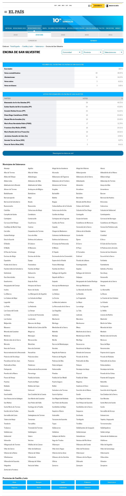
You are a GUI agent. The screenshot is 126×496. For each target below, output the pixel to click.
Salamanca (104, 386)
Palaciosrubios (33, 357)
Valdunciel (7, 436)
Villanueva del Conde (83, 445)
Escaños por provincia (57, 28)
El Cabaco (31, 244)
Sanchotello (8, 394)
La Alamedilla (105, 290)
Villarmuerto (104, 453)
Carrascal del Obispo (11, 223)
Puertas (6, 382)
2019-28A (39, 35)
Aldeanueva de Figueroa (60, 177)
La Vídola (7, 315)
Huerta (102, 286)
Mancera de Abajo (34, 323)
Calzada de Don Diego (84, 210)
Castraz (30, 227)
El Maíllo (7, 248)
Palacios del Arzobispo (12, 357)
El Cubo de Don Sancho (108, 244)
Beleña (54, 198)
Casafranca (32, 223)
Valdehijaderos (105, 428)
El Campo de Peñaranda (60, 244)
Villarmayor (80, 453)
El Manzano (32, 248)
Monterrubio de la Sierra (12, 340)
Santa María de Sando (108, 403)
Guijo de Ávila (32, 281)
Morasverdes (32, 340)
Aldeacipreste (81, 173)
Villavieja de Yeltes (34, 461)
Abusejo (6, 168)
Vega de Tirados (57, 440)
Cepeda (54, 227)
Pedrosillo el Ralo (10, 365)
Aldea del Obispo (10, 177)
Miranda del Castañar (11, 332)
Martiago (55, 323)
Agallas (30, 168)
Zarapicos (103, 466)
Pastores (31, 361)
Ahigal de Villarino (82, 168)
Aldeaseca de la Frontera (60, 181)
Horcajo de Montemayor (60, 286)
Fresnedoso (32, 265)
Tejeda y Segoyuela (107, 420)
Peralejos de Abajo (82, 369)
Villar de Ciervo (9, 449)
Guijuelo (55, 281)
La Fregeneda (81, 298)
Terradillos (31, 424)
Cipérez (103, 231)
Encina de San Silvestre (108, 252)
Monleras (7, 336)
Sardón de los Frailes (11, 411)
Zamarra (55, 466)
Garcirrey (31, 277)
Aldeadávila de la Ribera (108, 173)
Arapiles (55, 189)
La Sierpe (31, 311)
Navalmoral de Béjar (83, 348)
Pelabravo (31, 365)
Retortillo (103, 382)
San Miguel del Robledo (60, 399)
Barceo (102, 194)
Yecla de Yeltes (33, 466)
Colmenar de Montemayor (61, 235)
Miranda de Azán (106, 327)
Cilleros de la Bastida (83, 231)
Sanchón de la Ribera (83, 390)
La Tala (78, 311)
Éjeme (78, 240)
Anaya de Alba (105, 185)
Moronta (7, 344)
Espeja (30, 261)
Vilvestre (103, 461)
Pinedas (55, 374)
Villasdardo (32, 457)
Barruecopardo (9, 198)
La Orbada (104, 302)
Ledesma (55, 315)
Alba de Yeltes (33, 173)
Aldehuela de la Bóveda (12, 185)
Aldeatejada (80, 181)
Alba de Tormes (9, 173)
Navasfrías (31, 353)
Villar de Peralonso (82, 449)
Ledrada (79, 315)
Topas (54, 424)
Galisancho (32, 273)
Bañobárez (32, 194)
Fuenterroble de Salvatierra (13, 269)
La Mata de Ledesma (59, 302)
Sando (78, 394)
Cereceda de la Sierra (83, 227)
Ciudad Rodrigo (9, 235)
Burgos (38, 482)
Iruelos (6, 290)
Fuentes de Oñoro (58, 269)
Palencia (87, 482)
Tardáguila (80, 420)
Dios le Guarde (9, 240)
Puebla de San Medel (59, 378)
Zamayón (79, 466)
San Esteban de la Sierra (108, 394)
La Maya (79, 302)
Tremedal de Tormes (35, 428)
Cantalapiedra (105, 215)
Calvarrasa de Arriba (59, 210)
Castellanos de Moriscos (84, 223)
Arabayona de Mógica (35, 189)
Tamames (31, 420)
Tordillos (79, 424)
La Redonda (32, 307)
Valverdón (7, 440)
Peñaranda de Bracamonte (37, 369)
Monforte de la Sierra (83, 332)
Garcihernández (9, 277)
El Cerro (79, 244)
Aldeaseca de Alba (34, 181)
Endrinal (79, 256)
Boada (30, 202)
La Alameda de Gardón (84, 290)
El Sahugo (31, 252)
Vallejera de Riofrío (58, 436)
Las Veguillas (56, 311)
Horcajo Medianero (83, 286)
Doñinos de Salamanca (60, 240)
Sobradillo (55, 415)
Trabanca (7, 428)
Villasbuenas (8, 457)
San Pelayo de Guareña (84, 403)
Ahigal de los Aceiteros (60, 168)
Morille (54, 340)
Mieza (78, 327)
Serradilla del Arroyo (107, 411)
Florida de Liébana (82, 261)
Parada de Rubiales (107, 357)
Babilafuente (8, 194)
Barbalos (79, 194)
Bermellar (79, 198)
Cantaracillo (32, 219)
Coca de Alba (32, 235)
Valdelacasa (8, 432)
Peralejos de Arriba (107, 369)
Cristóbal (103, 235)
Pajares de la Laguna (107, 353)
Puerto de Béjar (33, 382)
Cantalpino (7, 219)
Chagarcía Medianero (59, 231)
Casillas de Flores (58, 223)
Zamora (87, 488)
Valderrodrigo (105, 432)
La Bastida (80, 294)
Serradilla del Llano (10, 415)
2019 (15, 35)
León (63, 482)
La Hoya (31, 302)
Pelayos (79, 365)
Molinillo (55, 332)
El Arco (102, 240)
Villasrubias (104, 457)
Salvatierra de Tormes (60, 390)
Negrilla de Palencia (59, 353)
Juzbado (55, 290)
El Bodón (7, 244)
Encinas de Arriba (34, 256)
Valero (30, 436)
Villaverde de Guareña (11, 461)
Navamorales (105, 348)
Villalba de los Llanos (35, 445)
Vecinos (30, 440)
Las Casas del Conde (11, 311)
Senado (93, 41)
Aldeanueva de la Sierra (84, 177)
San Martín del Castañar (36, 399)
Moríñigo (79, 340)
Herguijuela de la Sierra (108, 281)
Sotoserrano (104, 415)
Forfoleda (103, 261)
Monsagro (31, 336)
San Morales (104, 399)
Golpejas (79, 277)
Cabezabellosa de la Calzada (62, 206)
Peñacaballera (105, 365)
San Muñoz (8, 403)
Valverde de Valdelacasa (108, 436)
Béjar (30, 198)
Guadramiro (8, 281)
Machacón (55, 319)
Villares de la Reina (10, 453)
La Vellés (103, 311)
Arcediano (79, 189)
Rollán (54, 386)
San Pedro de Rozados (60, 403)
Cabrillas (7, 210)
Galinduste (7, 273)
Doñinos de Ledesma (35, 240)
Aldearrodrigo (105, 177)
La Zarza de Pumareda (36, 315)
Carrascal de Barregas (108, 219)
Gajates (78, 269)
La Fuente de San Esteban (109, 298)
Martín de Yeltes (105, 323)
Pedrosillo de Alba (82, 361)
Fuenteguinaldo (81, 265)
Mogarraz (31, 332)
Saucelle (31, 411)
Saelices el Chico (82, 386)
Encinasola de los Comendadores (63, 256)
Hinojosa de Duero (34, 286)
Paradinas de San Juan (12, 361)
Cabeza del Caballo (82, 206)
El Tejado (55, 252)
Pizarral (79, 374)
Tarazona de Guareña (59, 420)
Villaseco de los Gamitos (60, 457)
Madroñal (103, 319)
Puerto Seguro (57, 382)
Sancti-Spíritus (57, 394)
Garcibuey (103, 273)
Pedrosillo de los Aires (108, 361)
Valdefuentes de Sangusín (85, 428)
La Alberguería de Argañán (37, 294)
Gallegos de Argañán (59, 273)
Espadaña (7, 261)
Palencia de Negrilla (59, 357)
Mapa (45, 28)
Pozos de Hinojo (9, 378)
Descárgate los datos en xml (63, 153)
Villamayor (56, 445)
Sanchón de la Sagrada (108, 390)
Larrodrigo (80, 307)
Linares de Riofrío (106, 315)
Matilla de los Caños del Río (37, 327)
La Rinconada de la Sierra (61, 307)
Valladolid (63, 488)
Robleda (7, 386)
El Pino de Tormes (10, 252)
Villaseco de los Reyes (84, 457)
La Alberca (7, 294)
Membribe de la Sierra (60, 327)
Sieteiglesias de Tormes (36, 415)
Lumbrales (31, 319)
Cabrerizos (104, 206)
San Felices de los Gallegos (13, 399)
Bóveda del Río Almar (83, 202)
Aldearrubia (8, 181)
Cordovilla (79, 235)
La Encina (55, 298)
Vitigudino (7, 466)
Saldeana (7, 390)
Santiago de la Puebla (35, 407)
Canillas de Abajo (58, 215)
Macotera (79, 319)
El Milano (55, 248)
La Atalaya (55, 294)
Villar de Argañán (106, 445)
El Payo (78, 248)
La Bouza (103, 294)
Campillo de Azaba (10, 215)
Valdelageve (32, 432)
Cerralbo (7, 231)
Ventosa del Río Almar (83, 440)
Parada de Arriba (82, 357)
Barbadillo (55, 194)
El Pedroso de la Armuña (108, 248)
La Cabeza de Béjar (10, 298)
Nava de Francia (9, 348)
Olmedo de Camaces (83, 353)
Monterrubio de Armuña (108, 336)
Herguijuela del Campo (12, 286)
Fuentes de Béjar (34, 269)
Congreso (32, 41)
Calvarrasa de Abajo (35, 210)
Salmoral (31, 390)
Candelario (32, 215)
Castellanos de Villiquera (108, 223)
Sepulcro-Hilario (58, 411)
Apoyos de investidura (75, 28)
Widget (118, 28)
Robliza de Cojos (33, 386)
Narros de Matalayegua (60, 344)
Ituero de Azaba (33, 290)
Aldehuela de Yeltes (35, 185)
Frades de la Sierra (10, 265)
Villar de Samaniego (107, 449)
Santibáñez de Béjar (59, 407)
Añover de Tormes (10, 189)
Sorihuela (79, 415)
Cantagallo (80, 215)
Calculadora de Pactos (95, 28)
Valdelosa (55, 432)
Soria (39, 488)
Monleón (103, 332)
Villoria (54, 461)
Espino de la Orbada (59, 261)
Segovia (14, 488)
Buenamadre (8, 206)
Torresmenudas (105, 424)
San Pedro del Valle (34, 403)
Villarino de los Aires (59, 453)
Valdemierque (81, 432)
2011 (110, 35)
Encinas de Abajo (10, 256)
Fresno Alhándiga (58, 265)
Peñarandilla (56, 369)
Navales (55, 348)
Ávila (14, 482)
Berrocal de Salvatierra (12, 202)
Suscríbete (98, 6)
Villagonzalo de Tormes (12, 445)
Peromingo (32, 374)
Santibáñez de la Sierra (84, 407)
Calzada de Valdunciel (108, 210)
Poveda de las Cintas (107, 374)
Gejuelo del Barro (58, 277)
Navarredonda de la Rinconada (14, 353)
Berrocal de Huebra (107, 198)
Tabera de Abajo (9, 420)
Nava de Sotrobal (34, 348)
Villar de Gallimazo (34, 449)
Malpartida (7, 323)
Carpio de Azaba (82, 219)
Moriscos (103, 340)
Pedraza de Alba (57, 361)
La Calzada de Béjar (35, 298)
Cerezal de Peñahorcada (109, 227)
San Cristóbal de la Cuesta (37, 394)
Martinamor (80, 323)
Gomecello (104, 277)
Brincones (103, 202)
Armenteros (104, 189)
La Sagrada (104, 307)
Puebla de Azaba (34, 378)
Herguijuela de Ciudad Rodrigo (86, 281)
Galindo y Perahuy (106, 269)
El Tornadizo (80, 252)
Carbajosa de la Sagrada (60, 219)
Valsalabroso (80, 436)
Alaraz (102, 168)
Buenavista (32, 206)
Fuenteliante (104, 265)
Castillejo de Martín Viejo (12, 227)
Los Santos (8, 319)
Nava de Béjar (105, 344)
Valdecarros (56, 428)
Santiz (102, 407)
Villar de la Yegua (58, 449)
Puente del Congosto (107, 378)
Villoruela (79, 461)
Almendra (79, 185)
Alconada (55, 173)
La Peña (7, 307)
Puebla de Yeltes (82, 378)
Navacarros (80, 344)
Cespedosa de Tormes (35, 231)
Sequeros (79, 411)
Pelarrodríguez (57, 365)
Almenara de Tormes (59, 185)
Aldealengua (32, 177)
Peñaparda (8, 369)
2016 (63, 35)
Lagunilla (7, 302)
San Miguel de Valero (83, 399)
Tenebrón (7, 424)
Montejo (55, 336)
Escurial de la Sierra (107, 256)
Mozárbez (31, 344)
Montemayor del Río (83, 336)
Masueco (7, 327)
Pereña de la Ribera (11, 374)
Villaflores (103, 440)
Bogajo (54, 202)
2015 (87, 35)
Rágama (79, 382)
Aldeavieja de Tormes (107, 181)
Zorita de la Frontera (11, 470)
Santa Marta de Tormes (12, 407)
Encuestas (110, 28)
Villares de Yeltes (34, 453)
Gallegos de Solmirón (83, 273)
